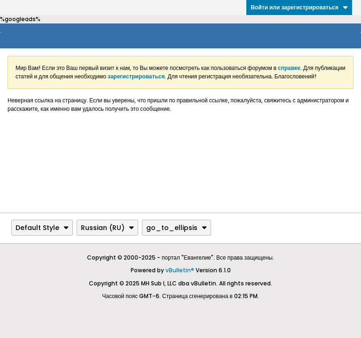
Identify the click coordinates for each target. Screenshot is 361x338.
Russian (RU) (107, 227)
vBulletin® (179, 270)
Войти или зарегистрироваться (299, 7)
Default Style (42, 227)
